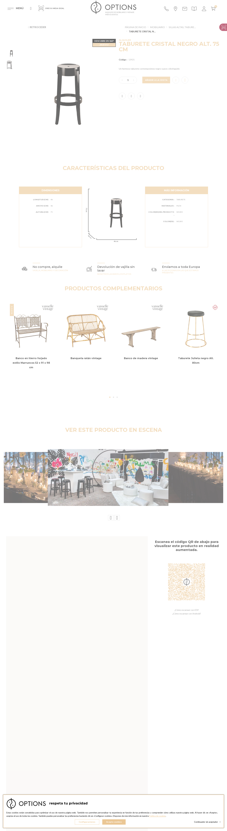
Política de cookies (157, 816)
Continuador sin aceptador (207, 822)
